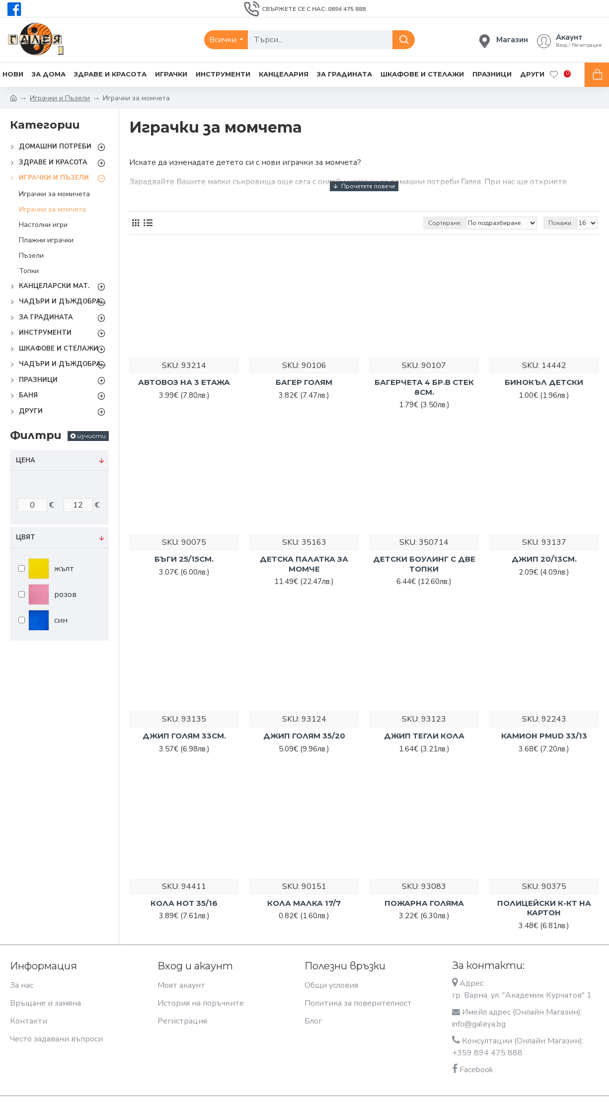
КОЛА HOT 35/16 (184, 903)
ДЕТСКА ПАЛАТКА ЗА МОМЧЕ (304, 564)
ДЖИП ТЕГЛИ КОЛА (424, 735)
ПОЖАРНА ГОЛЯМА (424, 903)
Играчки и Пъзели (60, 98)
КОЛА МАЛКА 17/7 (304, 903)
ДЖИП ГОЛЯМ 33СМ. (184, 735)
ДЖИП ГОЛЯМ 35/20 (304, 735)
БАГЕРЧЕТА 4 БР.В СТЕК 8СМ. (424, 387)
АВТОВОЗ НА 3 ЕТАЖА (184, 382)
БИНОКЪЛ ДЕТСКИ (544, 382)
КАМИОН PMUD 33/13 (544, 735)
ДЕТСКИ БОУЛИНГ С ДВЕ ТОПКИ (424, 564)
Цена (25, 460)
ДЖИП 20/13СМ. (544, 559)
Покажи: (560, 223)
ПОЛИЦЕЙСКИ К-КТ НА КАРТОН (544, 908)
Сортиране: (445, 223)
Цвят (25, 537)
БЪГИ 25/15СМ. (184, 559)
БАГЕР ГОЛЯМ (304, 382)
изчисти (91, 436)
